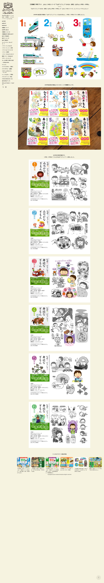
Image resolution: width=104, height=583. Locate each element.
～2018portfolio (5, 62)
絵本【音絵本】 (5, 40)
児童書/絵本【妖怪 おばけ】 (8, 34)
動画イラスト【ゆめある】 (7, 56)
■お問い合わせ (5, 30)
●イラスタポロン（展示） (8, 66)
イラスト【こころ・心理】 (7, 48)
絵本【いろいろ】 (5, 38)
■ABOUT (4, 23)
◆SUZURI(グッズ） (6, 81)
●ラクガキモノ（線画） (7, 69)
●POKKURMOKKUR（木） (7, 78)
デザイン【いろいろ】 (6, 58)
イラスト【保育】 (5, 52)
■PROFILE (4, 25)
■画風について (5, 27)
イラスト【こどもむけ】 (7, 45)
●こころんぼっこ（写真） (8, 74)
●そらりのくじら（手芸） (7, 76)
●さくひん (4, 64)
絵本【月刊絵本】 (5, 36)
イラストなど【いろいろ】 (7, 50)
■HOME (4, 21)
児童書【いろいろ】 (6, 32)
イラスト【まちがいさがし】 (8, 54)
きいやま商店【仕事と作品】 (8, 60)
